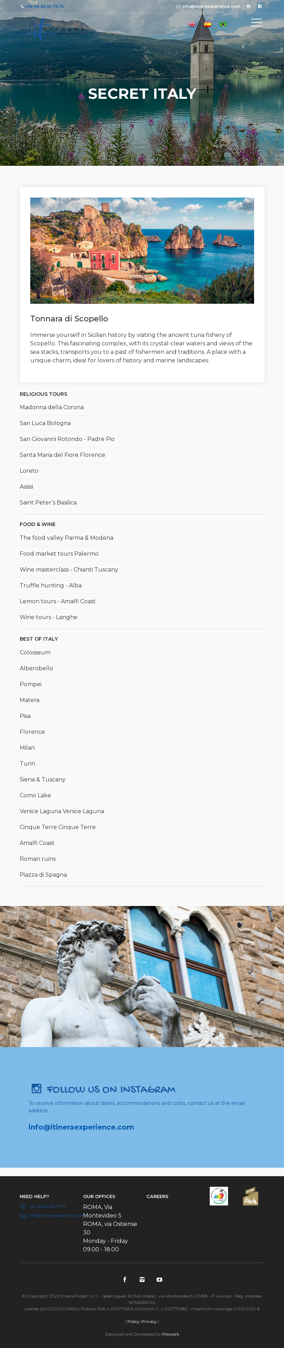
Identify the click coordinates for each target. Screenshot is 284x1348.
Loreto (29, 470)
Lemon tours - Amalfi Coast (58, 601)
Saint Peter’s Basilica (48, 502)
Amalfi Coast (37, 843)
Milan (27, 747)
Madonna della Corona (52, 407)
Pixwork (170, 1334)
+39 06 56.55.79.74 (44, 6)
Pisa (25, 716)
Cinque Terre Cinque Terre (58, 827)
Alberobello (36, 668)
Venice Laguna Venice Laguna (62, 811)
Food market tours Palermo (59, 553)
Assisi (26, 486)
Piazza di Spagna (43, 874)
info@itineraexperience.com (211, 6)
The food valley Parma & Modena (66, 537)
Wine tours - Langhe (48, 617)
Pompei (31, 684)
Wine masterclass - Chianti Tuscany (69, 569)
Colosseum (35, 652)
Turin (27, 763)
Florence (32, 732)
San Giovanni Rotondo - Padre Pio (67, 439)
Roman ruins (38, 859)
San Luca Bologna (45, 423)
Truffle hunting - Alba (51, 585)
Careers (157, 1196)
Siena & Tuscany (42, 779)
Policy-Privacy (142, 1321)
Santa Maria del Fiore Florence (62, 455)
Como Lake (35, 795)
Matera (29, 700)
